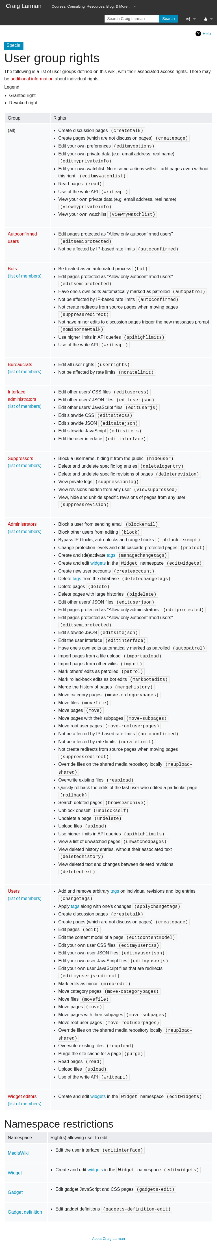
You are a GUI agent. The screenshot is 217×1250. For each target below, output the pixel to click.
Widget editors (22, 1096)
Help (207, 33)
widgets (98, 563)
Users (14, 891)
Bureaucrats (20, 364)
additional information (31, 78)
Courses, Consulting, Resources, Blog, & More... (91, 6)
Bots (12, 268)
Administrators (22, 524)
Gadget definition (25, 1212)
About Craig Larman (108, 1238)
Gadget (15, 1192)
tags (111, 555)
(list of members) (25, 276)
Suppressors (20, 458)
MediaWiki (18, 1153)
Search (168, 18)
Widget (15, 1172)
